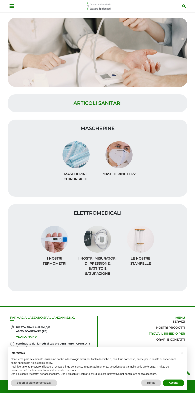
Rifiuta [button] (151, 382)
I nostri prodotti (169, 327)
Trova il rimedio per (167, 333)
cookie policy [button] (44, 362)
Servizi (179, 321)
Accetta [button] (173, 382)
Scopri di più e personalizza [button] (34, 382)
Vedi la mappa (26, 336)
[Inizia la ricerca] (184, 6)
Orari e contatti (170, 339)
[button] (182, 353)
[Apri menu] (12, 6)
